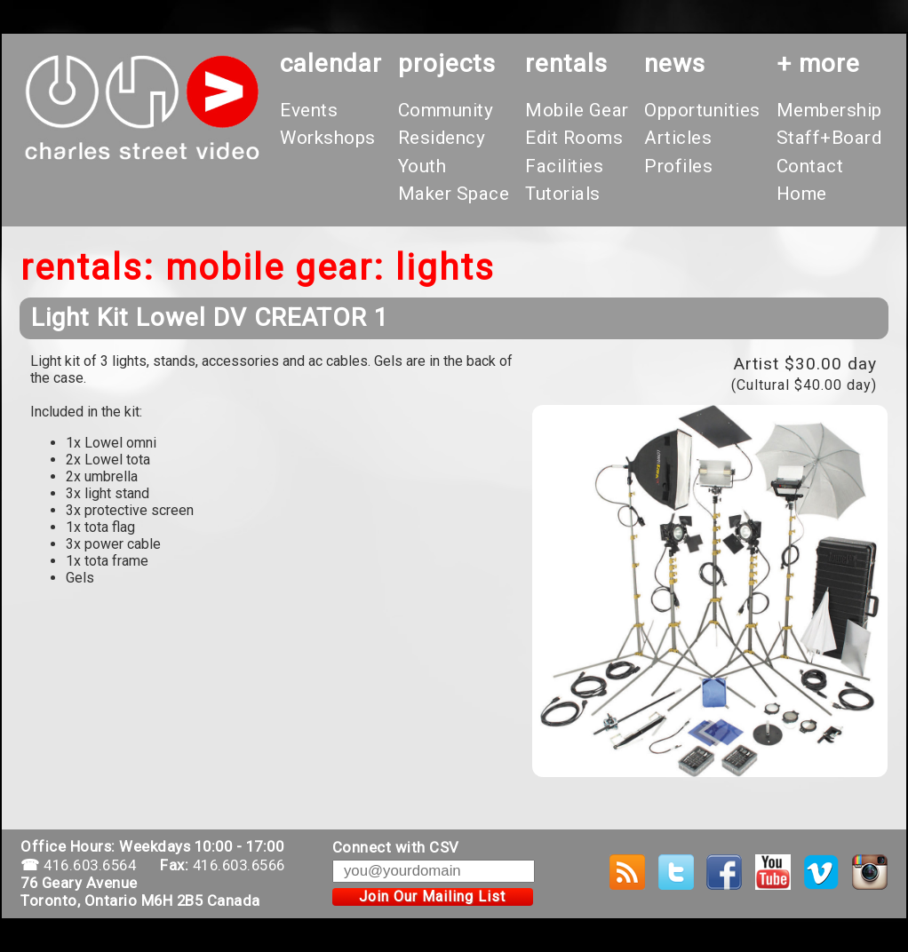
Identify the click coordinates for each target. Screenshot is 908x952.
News (674, 63)
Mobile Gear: (275, 268)
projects (447, 63)
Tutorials (563, 193)
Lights (445, 268)
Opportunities (702, 110)
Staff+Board (829, 137)
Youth (422, 166)
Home (802, 193)
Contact (810, 166)
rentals (566, 63)
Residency (442, 137)
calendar (331, 63)
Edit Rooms (574, 137)
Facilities (564, 166)
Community (446, 110)
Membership (829, 110)
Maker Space (454, 193)
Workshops (328, 137)
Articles (678, 137)
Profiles (678, 166)
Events (309, 110)
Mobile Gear (577, 110)
